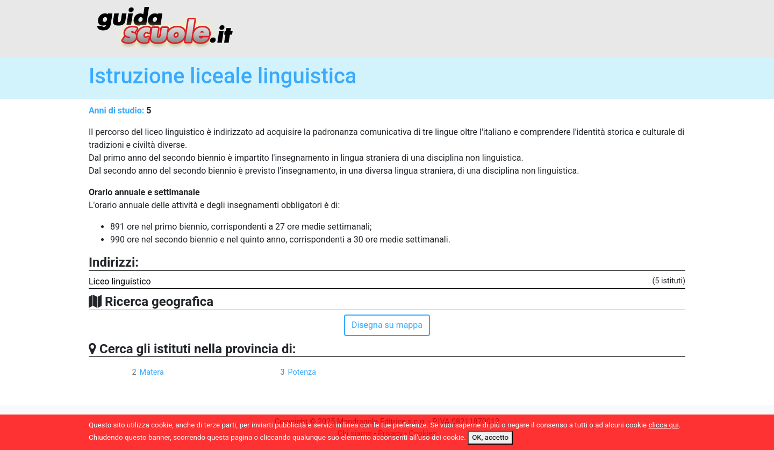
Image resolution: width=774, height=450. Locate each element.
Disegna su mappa (387, 325)
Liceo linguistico (120, 281)
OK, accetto (490, 437)
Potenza (302, 372)
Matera (152, 372)
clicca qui (664, 425)
